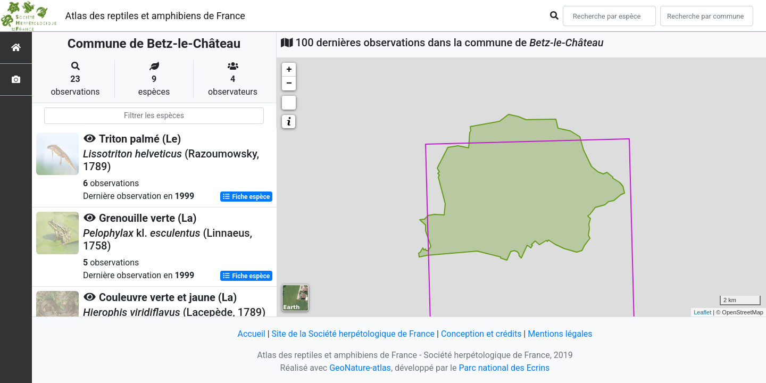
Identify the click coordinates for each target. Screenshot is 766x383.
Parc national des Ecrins (504, 368)
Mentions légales (560, 334)
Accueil (251, 334)
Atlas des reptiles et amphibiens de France (155, 15)
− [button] (289, 83)
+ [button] (289, 69)
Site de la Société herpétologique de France (353, 334)
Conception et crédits (481, 334)
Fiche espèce (246, 197)
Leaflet (702, 312)
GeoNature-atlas (360, 368)
